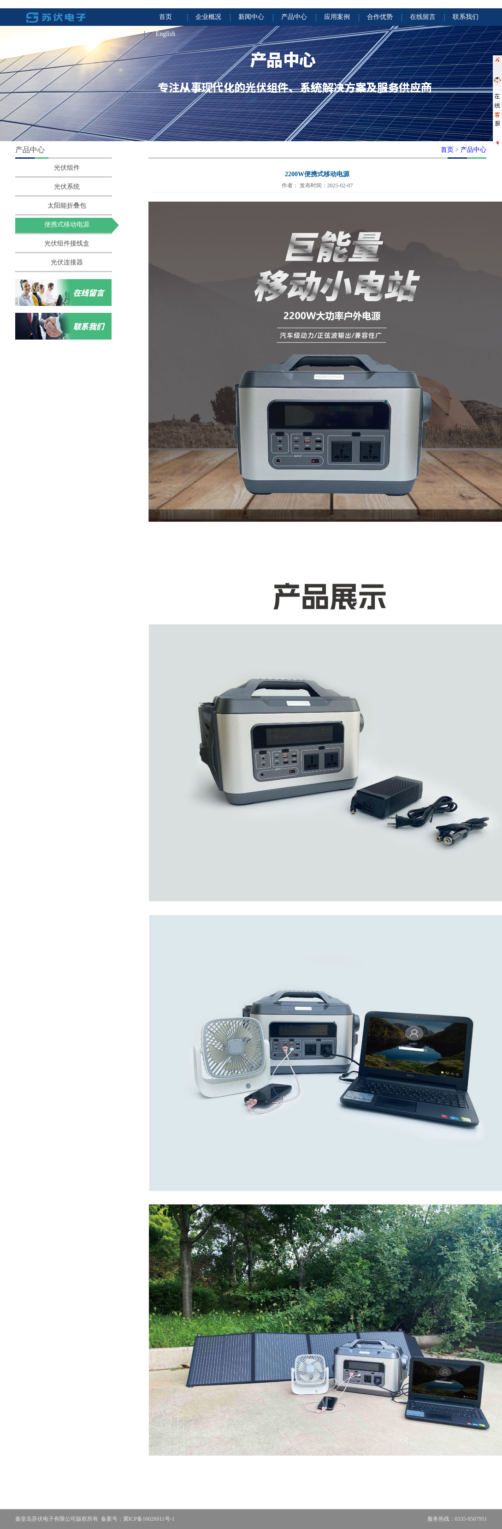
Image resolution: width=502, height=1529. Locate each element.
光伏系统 (67, 186)
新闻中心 (251, 16)
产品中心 (294, 16)
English (166, 33)
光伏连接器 (67, 262)
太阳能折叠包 (66, 205)
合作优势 (380, 16)
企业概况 (208, 16)
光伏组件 (67, 167)
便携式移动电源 (66, 224)
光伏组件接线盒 (66, 243)
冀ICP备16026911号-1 (149, 1519)
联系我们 (465, 16)
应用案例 (337, 16)
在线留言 (423, 16)
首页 (166, 16)
